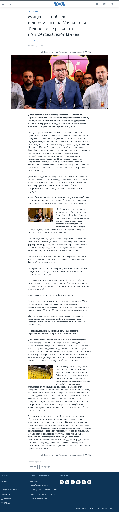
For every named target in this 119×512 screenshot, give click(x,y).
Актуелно (33, 12)
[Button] (47, 52)
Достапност (6, 499)
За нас (4, 481)
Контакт (4, 485)
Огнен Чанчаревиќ (36, 41)
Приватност (6, 494)
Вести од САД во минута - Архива (44, 490)
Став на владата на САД (40, 499)
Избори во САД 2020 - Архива (42, 494)
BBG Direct (5, 503)
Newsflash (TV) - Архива (40, 485)
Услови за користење (10, 490)
